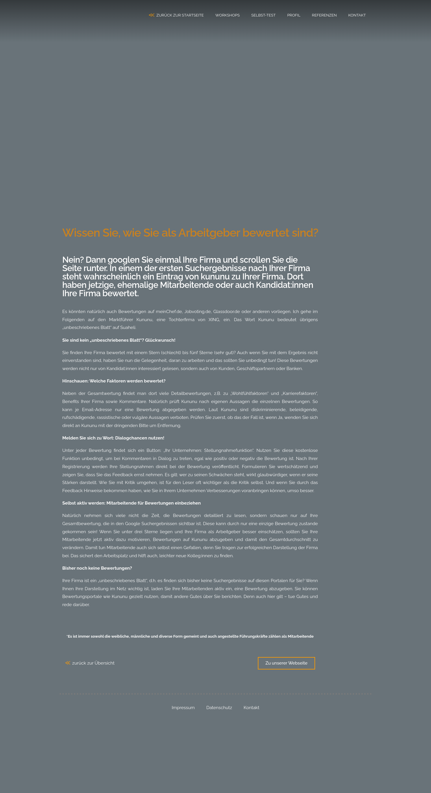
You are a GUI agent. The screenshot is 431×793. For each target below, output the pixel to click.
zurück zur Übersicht (93, 663)
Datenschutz (219, 707)
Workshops (227, 15)
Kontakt (357, 15)
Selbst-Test (263, 15)
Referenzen (324, 15)
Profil (293, 15)
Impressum (183, 707)
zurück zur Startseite (180, 15)
